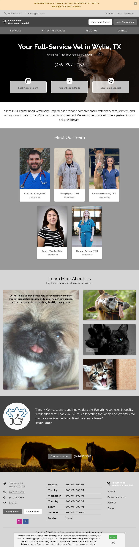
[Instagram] (19, 521)
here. (93, 544)
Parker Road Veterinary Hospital (69, 532)
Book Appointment (125, 22)
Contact (123, 30)
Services (15, 30)
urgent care (11, 115)
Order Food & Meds (100, 22)
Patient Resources (53, 30)
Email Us (13, 503)
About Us (91, 30)
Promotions (129, 13)
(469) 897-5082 (69, 64)
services (123, 111)
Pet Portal (110, 13)
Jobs (119, 13)
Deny (113, 543)
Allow (112, 537)
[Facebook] (26, 521)
